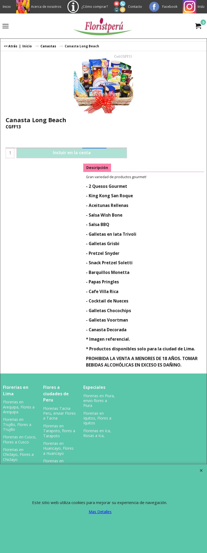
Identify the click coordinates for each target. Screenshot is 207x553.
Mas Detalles (100, 511)
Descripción (97, 167)
